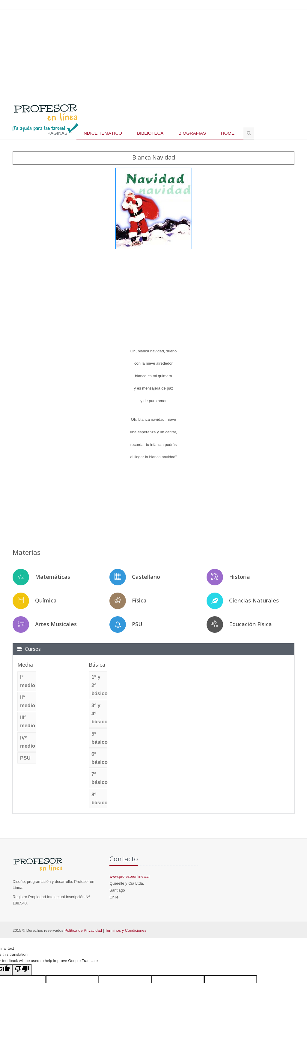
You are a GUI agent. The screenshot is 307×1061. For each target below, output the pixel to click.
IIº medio (27, 701)
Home (227, 133)
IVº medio (27, 742)
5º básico (99, 738)
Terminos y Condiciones (125, 930)
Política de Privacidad (83, 930)
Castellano (146, 576)
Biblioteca (150, 133)
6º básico (99, 758)
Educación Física (250, 624)
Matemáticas (52, 576)
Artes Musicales (56, 624)
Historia (239, 576)
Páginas (57, 133)
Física (139, 600)
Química (46, 600)
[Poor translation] (21, 969)
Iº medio (27, 681)
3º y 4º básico (99, 714)
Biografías (192, 133)
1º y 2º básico (99, 685)
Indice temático (102, 133)
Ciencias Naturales (254, 600)
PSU (137, 624)
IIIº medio (27, 721)
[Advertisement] (153, 54)
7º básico (99, 778)
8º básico (99, 798)
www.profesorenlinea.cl (129, 876)
